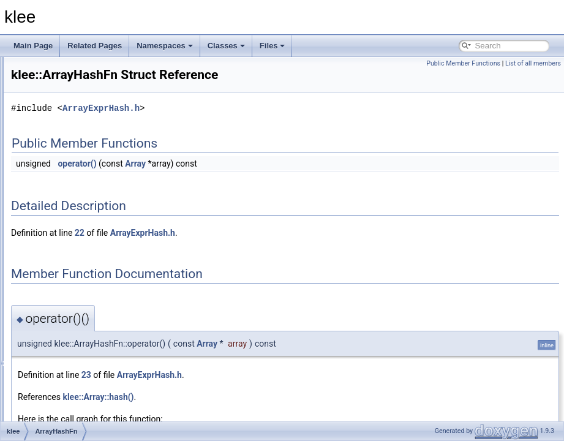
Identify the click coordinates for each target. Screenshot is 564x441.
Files (272, 45)
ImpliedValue (71, 70)
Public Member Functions (463, 63)
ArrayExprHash (75, 218)
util (54, 123)
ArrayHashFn (72, 245)
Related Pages (94, 45)
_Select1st (67, 150)
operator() (230, 181)
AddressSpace (74, 164)
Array (59, 177)
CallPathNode (73, 406)
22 (233, 250)
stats (58, 96)
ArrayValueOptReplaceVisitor (97, 272)
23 (239, 392)
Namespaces (165, 45)
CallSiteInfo (69, 420)
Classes (226, 45)
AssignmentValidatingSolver (95, 326)
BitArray (63, 379)
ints (56, 83)
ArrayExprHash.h (254, 125)
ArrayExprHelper (77, 231)
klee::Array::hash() (251, 414)
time (57, 110)
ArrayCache (69, 191)
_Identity (64, 137)
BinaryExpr (68, 366)
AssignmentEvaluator (84, 299)
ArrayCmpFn (71, 204)
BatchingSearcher (79, 339)
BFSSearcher (72, 353)
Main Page (33, 45)
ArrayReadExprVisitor (85, 258)
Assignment (69, 285)
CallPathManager (78, 393)
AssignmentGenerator (86, 312)
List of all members (533, 63)
